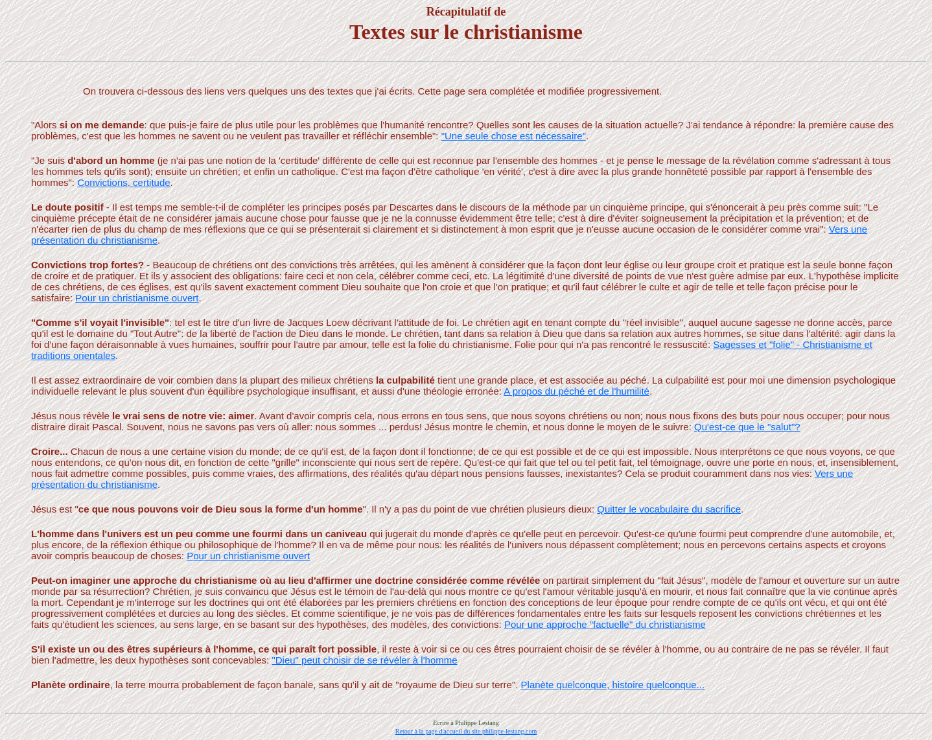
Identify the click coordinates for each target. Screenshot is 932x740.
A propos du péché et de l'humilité (576, 391)
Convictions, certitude (123, 182)
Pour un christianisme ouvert (136, 297)
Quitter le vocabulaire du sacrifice (669, 509)
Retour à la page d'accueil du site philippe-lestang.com (466, 731)
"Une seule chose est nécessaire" (513, 135)
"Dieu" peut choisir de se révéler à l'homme (364, 659)
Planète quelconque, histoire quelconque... (613, 684)
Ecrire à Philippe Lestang (465, 722)
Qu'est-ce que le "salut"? (747, 426)
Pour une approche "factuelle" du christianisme (605, 624)
